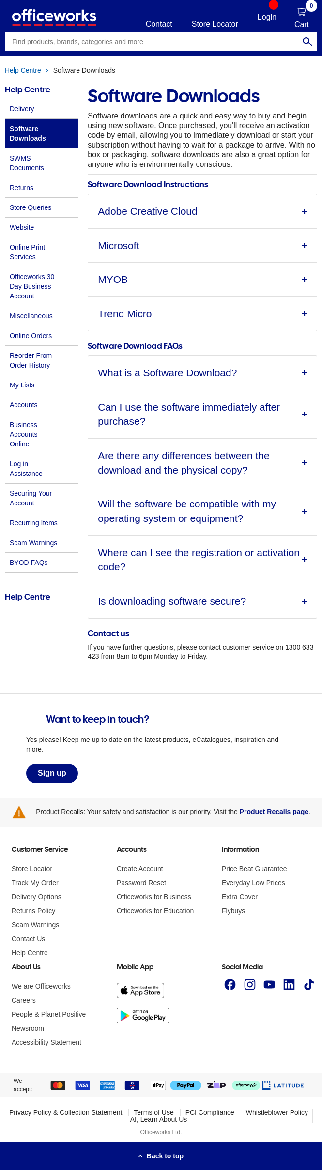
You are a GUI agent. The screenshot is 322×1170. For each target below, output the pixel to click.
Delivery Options (36, 897)
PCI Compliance (209, 1112)
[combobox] (161, 41)
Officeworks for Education (155, 911)
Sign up (52, 773)
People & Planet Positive (49, 1014)
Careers (24, 1000)
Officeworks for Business (154, 897)
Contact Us (28, 939)
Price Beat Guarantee (254, 869)
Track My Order (35, 883)
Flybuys (233, 911)
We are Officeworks (41, 986)
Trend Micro (125, 313)
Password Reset (141, 883)
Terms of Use (153, 1112)
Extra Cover (240, 897)
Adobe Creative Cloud (147, 211)
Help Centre (23, 70)
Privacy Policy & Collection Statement (65, 1112)
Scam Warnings (35, 925)
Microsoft (118, 245)
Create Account (140, 869)
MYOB (113, 279)
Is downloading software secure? (172, 601)
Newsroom (28, 1028)
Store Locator (32, 869)
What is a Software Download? (167, 372)
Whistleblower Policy (277, 1112)
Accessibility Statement (46, 1042)
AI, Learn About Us (158, 1119)
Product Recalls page (274, 811)
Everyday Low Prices (253, 883)
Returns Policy (33, 911)
